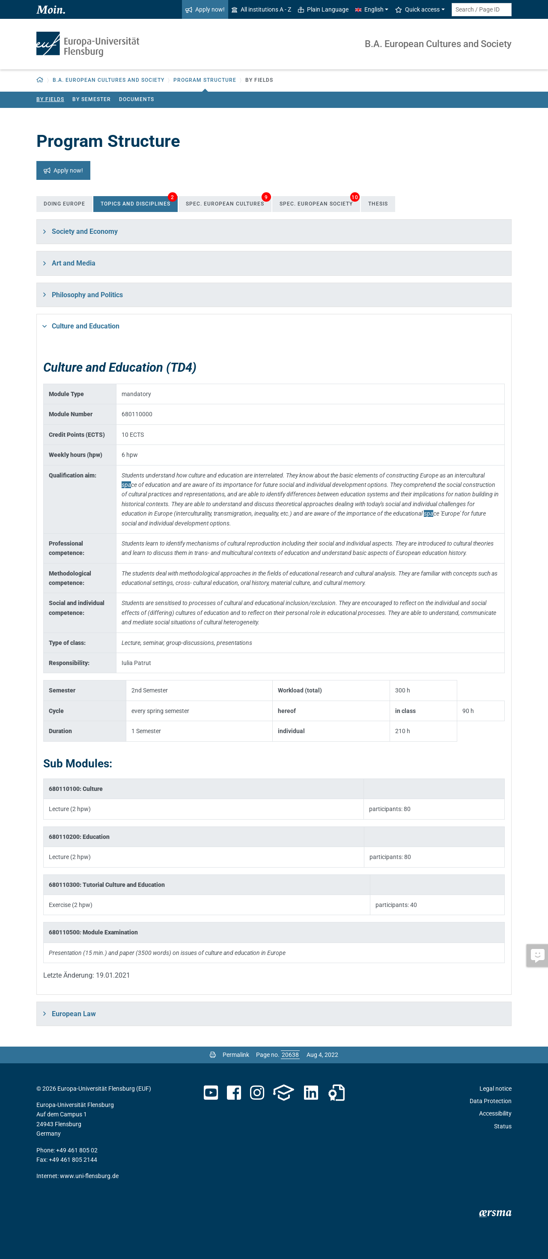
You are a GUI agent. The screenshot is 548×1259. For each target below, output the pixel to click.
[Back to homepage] (40, 80)
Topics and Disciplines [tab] (139, 201)
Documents (136, 99)
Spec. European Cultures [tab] (228, 201)
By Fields (50, 99)
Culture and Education (85, 326)
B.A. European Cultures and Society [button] (108, 80)
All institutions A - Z (261, 9)
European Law (74, 1014)
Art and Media (73, 263)
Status (503, 1126)
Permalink (236, 1054)
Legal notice (496, 1088)
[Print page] (213, 1054)
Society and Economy (85, 231)
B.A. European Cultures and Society (438, 44)
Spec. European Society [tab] (320, 201)
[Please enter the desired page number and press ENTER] (290, 1054)
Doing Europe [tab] (64, 204)
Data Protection (491, 1101)
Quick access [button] (417, 9)
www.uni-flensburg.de (89, 1175)
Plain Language (323, 9)
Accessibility (495, 1113)
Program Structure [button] (204, 80)
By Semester (91, 99)
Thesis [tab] (378, 204)
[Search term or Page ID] (482, 9)
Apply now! (205, 9)
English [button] (369, 9)
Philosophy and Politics (87, 295)
